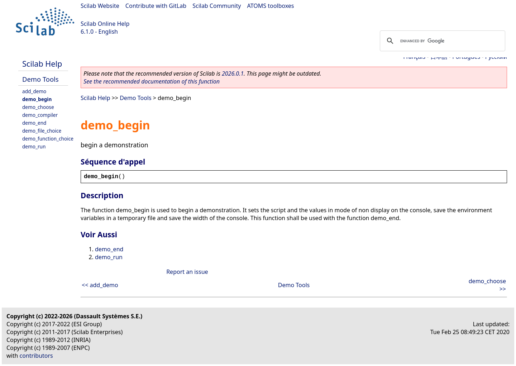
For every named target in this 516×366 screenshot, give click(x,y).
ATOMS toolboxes (270, 6)
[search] (441, 41)
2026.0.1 (233, 73)
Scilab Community (216, 6)
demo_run (34, 146)
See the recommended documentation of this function (151, 81)
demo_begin (37, 99)
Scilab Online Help (105, 24)
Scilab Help (42, 63)
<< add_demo (100, 285)
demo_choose (38, 107)
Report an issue (187, 272)
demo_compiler (40, 114)
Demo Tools (40, 79)
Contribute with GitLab (155, 6)
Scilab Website (100, 6)
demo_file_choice (41, 130)
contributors (36, 356)
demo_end (34, 122)
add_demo (34, 91)
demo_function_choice (47, 138)
